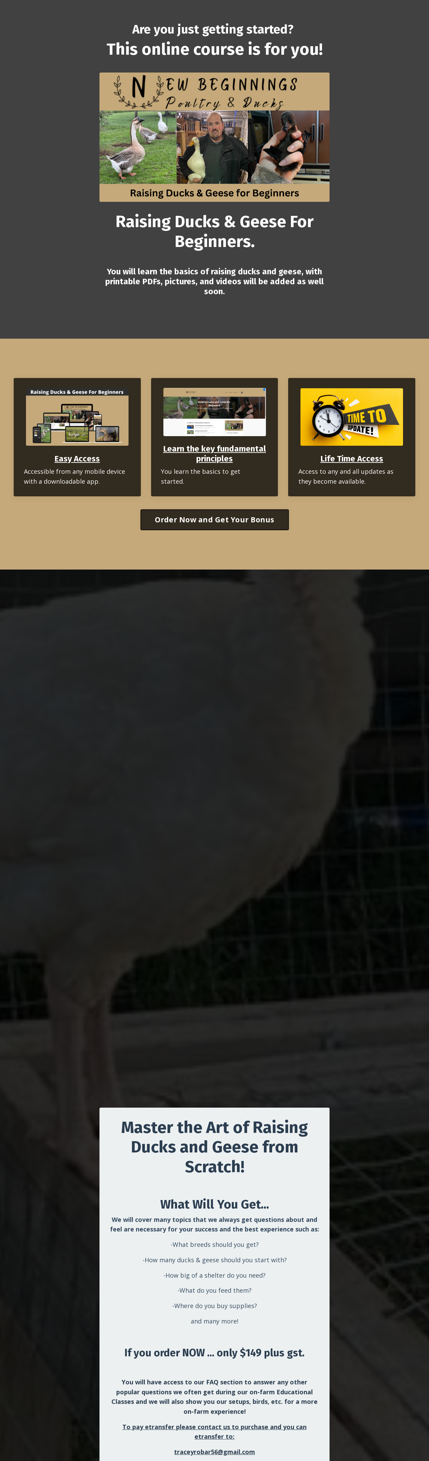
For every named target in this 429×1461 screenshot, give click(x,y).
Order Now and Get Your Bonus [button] (214, 520)
